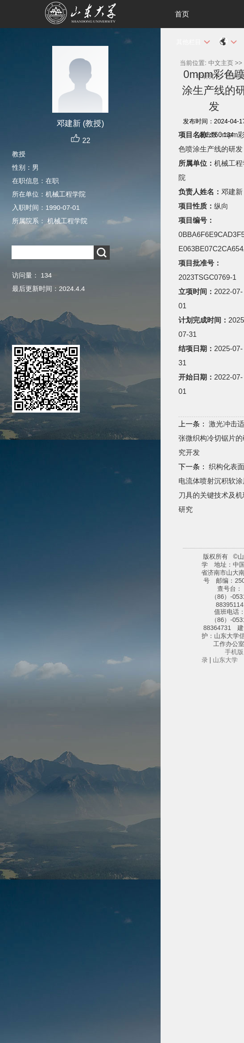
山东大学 (225, 659)
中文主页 (220, 62)
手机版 (234, 651)
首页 (182, 14)
